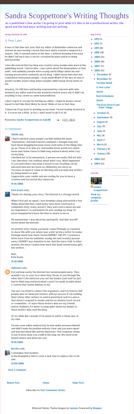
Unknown (16, 267)
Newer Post (13, 382)
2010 (97, 52)
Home (46, 382)
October (102, 112)
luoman (74, 408)
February (102, 148)
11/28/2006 (17, 261)
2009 (97, 56)
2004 (97, 163)
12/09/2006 (17, 363)
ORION (14, 134)
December (103, 74)
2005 (97, 159)
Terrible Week (104, 82)
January (102, 153)
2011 (96, 47)
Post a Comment (17, 369)
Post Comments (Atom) (52, 390)
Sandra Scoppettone (101, 188)
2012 (97, 43)
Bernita (15, 348)
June (100, 130)
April (100, 139)
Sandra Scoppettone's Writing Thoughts (67, 15)
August (101, 121)
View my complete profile (96, 197)
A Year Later (103, 87)
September (103, 117)
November (103, 78)
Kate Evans (17, 190)
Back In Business (105, 95)
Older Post (78, 382)
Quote (99, 91)
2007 (97, 66)
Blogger (97, 408)
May (99, 135)
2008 (97, 61)
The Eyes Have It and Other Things (107, 106)
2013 (97, 39)
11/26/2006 (17, 183)
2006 (97, 70)
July (99, 126)
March (100, 144)
